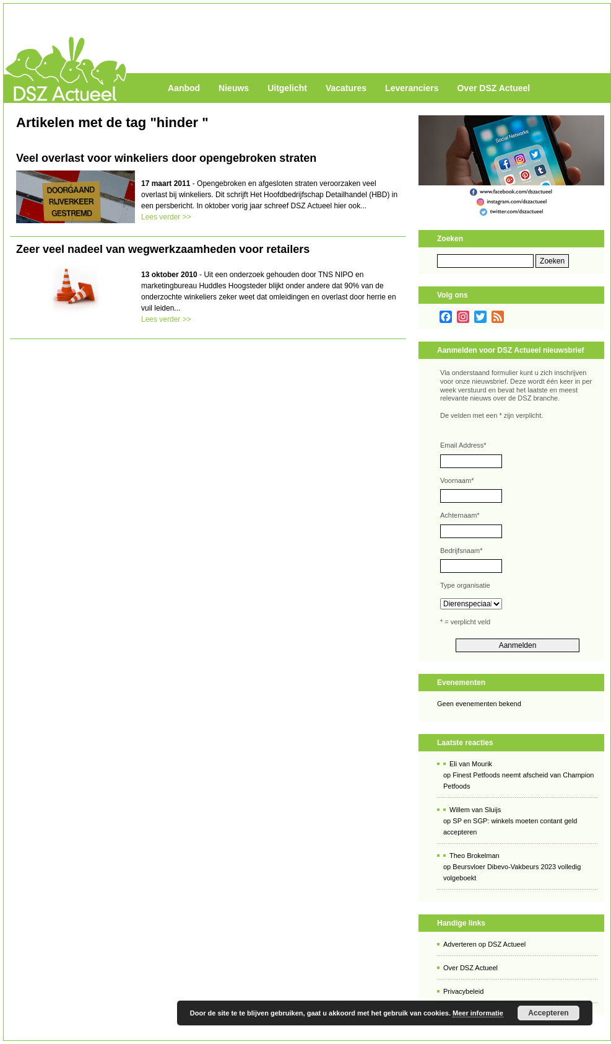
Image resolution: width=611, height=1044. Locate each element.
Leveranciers (411, 88)
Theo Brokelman (474, 855)
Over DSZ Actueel (493, 88)
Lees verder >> (166, 217)
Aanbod (184, 88)
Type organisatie (465, 585)
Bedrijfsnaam (461, 550)
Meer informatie (478, 1013)
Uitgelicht (287, 88)
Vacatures (346, 88)
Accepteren (548, 1013)
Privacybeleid (463, 991)
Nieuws (234, 88)
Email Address (463, 445)
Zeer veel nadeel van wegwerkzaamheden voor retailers (163, 249)
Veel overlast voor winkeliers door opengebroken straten (166, 158)
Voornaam (457, 480)
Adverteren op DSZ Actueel (484, 944)
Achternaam (460, 515)
